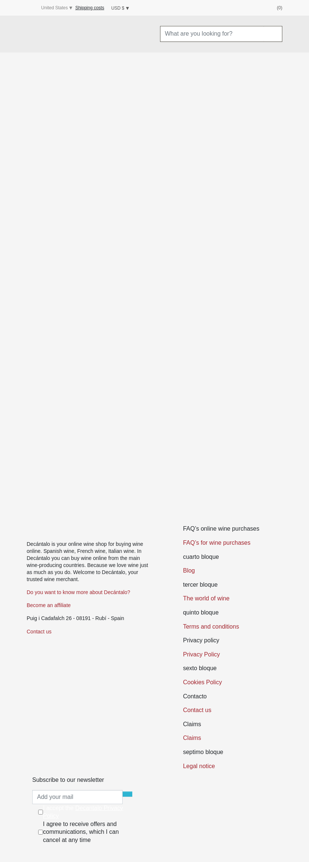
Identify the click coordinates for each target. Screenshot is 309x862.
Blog (189, 570)
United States (49, 8)
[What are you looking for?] (211, 33)
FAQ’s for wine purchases (216, 543)
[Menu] (34, 34)
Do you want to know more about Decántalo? (78, 592)
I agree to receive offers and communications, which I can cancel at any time (81, 832)
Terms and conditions (211, 626)
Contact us (39, 632)
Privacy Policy (201, 654)
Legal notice (199, 766)
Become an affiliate (49, 605)
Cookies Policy (202, 682)
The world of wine (206, 598)
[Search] (272, 33)
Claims (192, 738)
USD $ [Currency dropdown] (117, 8)
